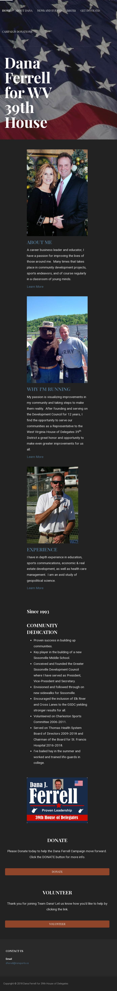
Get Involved (90, 10)
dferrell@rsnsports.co (17, 963)
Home (6, 10)
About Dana (23, 10)
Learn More (35, 287)
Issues (71, 10)
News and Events (49, 10)
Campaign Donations (17, 31)
